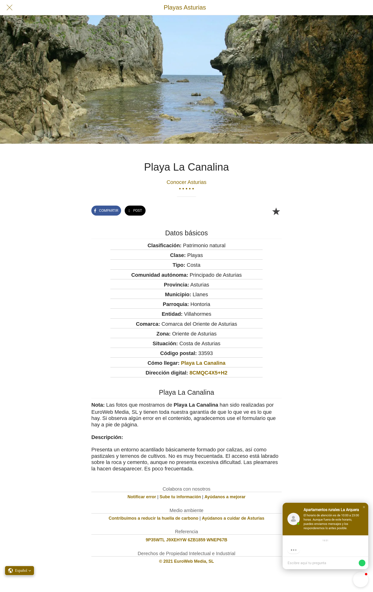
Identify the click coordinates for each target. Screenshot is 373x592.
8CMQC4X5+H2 (209, 373)
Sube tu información (180, 496)
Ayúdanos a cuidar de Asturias (233, 518)
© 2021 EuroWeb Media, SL (186, 561)
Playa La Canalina (203, 363)
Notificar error (142, 496)
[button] (364, 507)
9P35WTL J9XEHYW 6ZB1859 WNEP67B (186, 540)
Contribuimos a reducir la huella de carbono (153, 518)
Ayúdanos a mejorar (225, 496)
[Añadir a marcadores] (276, 211)
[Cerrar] (9, 7)
